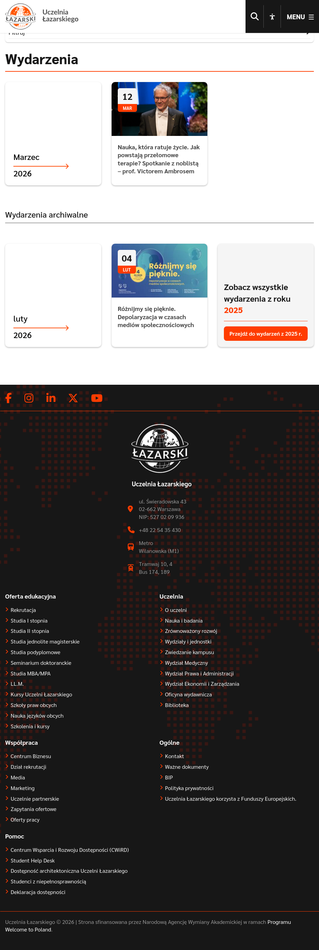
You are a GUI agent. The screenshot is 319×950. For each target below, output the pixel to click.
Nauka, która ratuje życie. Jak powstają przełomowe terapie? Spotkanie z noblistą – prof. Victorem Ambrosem (159, 163)
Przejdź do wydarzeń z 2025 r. (265, 337)
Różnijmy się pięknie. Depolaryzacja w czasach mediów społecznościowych (156, 321)
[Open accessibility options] (272, 17)
